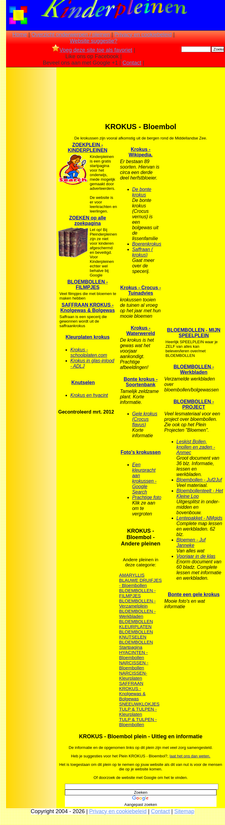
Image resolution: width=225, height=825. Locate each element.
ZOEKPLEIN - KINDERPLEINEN (87, 147)
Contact (132, 63)
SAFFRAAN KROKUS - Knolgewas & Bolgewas (132, 691)
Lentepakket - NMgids (199, 518)
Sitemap (184, 811)
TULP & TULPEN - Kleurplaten (138, 711)
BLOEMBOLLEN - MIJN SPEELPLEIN (193, 332)
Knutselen (83, 382)
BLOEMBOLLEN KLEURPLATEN (136, 624)
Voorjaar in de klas (196, 556)
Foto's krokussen (141, 452)
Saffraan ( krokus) (142, 252)
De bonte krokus (141, 192)
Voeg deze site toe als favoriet (92, 50)
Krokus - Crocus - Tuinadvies (140, 290)
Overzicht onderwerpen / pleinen (70, 35)
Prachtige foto (146, 497)
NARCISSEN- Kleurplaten (133, 675)
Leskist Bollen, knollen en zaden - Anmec (195, 447)
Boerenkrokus (146, 243)
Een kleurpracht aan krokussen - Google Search (144, 478)
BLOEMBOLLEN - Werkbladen (137, 614)
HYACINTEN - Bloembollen (133, 655)
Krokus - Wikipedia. (141, 152)
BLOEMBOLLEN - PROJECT (193, 404)
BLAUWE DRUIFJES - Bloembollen (140, 583)
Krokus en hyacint (89, 395)
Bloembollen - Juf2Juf (199, 479)
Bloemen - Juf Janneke (191, 542)
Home (19, 35)
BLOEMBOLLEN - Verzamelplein (137, 603)
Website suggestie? (93, 41)
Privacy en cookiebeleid (143, 35)
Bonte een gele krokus (194, 594)
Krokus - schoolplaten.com (88, 352)
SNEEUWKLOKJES (139, 703)
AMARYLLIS (132, 575)
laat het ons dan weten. (190, 756)
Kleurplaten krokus (87, 337)
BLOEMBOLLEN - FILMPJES (137, 593)
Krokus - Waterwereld (140, 330)
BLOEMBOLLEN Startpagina (136, 644)
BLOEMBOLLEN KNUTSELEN (136, 634)
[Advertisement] (31, 164)
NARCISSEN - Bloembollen (134, 665)
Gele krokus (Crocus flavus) (144, 419)
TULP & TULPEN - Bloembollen (138, 722)
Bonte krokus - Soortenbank (141, 382)
